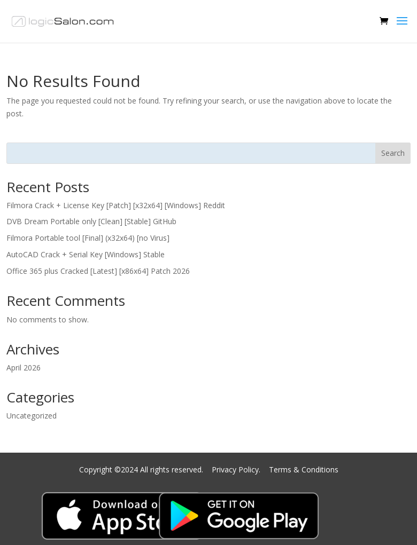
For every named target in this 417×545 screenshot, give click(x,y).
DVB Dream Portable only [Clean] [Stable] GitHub (91, 221)
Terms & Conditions (303, 469)
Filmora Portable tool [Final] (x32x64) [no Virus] (87, 238)
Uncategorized (31, 415)
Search (393, 153)
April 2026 (23, 367)
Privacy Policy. (237, 469)
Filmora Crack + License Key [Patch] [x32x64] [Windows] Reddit (115, 205)
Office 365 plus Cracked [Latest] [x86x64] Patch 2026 (98, 271)
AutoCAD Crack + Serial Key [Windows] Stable (85, 254)
